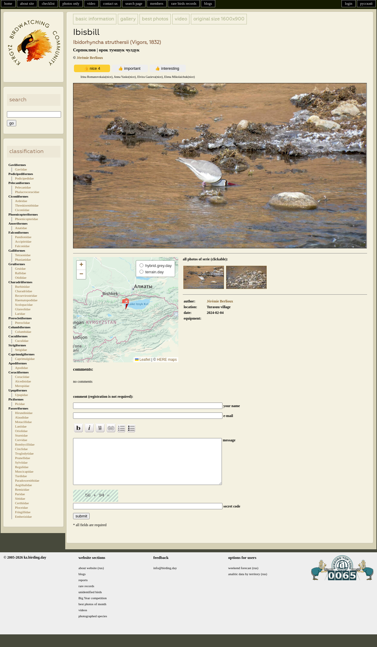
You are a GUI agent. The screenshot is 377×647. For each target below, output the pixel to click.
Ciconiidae (22, 210)
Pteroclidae (22, 322)
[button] (125, 304)
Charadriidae (23, 291)
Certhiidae (22, 503)
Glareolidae (22, 309)
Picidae (20, 404)
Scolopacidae (24, 304)
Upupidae (21, 395)
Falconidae (22, 246)
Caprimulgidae (25, 358)
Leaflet (142, 359)
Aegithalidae (23, 485)
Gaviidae (21, 169)
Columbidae (23, 331)
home (8, 4)
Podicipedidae (24, 178)
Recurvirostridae (26, 295)
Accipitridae (23, 241)
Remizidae (22, 489)
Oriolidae (21, 431)
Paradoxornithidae (27, 480)
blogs (208, 4)
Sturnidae (21, 435)
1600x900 (218, 19)
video (91, 4)
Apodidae (21, 367)
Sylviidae (21, 462)
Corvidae (21, 440)
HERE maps (167, 359)
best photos (155, 19)
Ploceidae (21, 507)
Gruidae (20, 268)
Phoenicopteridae (26, 219)
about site (27, 4)
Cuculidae (22, 340)
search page (133, 4)
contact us (110, 4)
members (156, 4)
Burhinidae (22, 286)
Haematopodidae (26, 300)
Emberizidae (23, 516)
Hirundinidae (23, 413)
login (348, 4)
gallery (128, 19)
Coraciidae (22, 377)
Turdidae (21, 476)
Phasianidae (23, 259)
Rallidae (20, 273)
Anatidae (21, 228)
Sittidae (20, 498)
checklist (48, 4)
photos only (71, 4)
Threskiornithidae (26, 205)
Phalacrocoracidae (27, 192)
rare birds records (183, 4)
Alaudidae (22, 417)
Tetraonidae (23, 255)
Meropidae (22, 386)
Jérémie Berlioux (90, 58)
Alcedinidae (23, 381)
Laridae (20, 313)
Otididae (20, 277)
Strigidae (21, 349)
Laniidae (20, 426)
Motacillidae (23, 422)
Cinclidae (21, 449)
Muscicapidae (24, 471)
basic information (94, 19)
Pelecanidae (23, 187)
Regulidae (22, 467)
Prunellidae (22, 458)
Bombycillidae (25, 444)
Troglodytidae (24, 453)
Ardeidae (21, 201)
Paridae (20, 494)
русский (366, 4)
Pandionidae (23, 237)
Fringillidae (22, 512)
